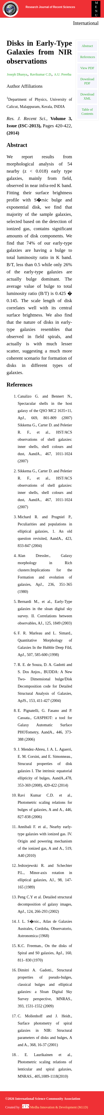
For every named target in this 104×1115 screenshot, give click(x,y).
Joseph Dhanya (17, 74)
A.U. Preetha (62, 74)
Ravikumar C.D (40, 74)
